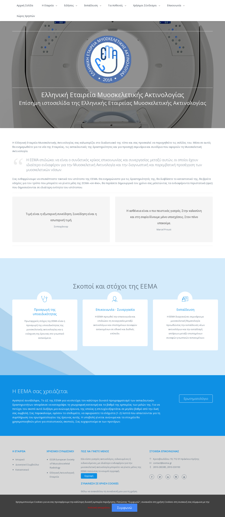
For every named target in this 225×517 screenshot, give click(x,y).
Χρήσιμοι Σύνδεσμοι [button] (145, 5)
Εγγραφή (89, 475)
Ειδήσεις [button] (69, 5)
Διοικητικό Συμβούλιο (27, 464)
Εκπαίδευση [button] (91, 5)
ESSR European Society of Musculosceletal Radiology (62, 463)
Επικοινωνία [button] (174, 5)
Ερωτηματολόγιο (196, 398)
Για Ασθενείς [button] (115, 5)
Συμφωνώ (124, 508)
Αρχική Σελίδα (25, 5)
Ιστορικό (20, 459)
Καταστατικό (22, 469)
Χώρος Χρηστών (26, 16)
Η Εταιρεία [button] (48, 5)
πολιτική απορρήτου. (99, 507)
